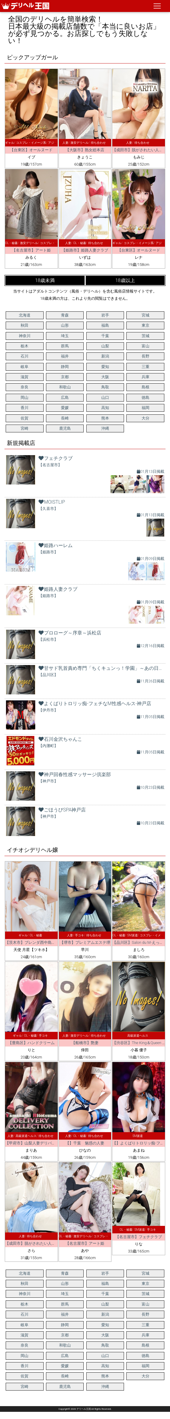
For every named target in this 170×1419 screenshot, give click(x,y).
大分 (145, 418)
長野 (145, 356)
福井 (65, 356)
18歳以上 (125, 280)
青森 (65, 315)
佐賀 (24, 418)
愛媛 (65, 407)
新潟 (105, 356)
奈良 (24, 387)
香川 (24, 407)
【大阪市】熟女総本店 (84, 150)
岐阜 (24, 366)
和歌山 (65, 387)
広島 (65, 397)
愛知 (105, 366)
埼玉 (65, 336)
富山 (145, 346)
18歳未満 (45, 280)
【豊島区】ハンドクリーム (31, 1043)
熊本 (105, 418)
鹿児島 (65, 428)
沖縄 (105, 428)
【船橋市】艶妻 (85, 1043)
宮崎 (24, 428)
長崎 (65, 418)
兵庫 (145, 377)
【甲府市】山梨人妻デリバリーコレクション (44, 1143)
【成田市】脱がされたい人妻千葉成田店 (40, 1243)
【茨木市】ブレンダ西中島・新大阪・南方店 (44, 942)
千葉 (105, 336)
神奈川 (24, 336)
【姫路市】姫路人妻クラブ (85, 250)
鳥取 (105, 387)
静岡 (65, 366)
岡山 (24, 397)
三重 (145, 366)
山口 (105, 397)
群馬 (65, 346)
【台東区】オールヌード (31, 150)
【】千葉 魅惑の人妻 (84, 1143)
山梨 (105, 346)
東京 (145, 325)
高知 (105, 407)
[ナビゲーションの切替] (157, 6)
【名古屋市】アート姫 (31, 250)
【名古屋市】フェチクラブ (138, 1237)
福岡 (145, 407)
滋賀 (24, 377)
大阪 (105, 377)
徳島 (145, 397)
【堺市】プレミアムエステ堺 (85, 942)
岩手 (105, 315)
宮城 (145, 315)
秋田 (24, 325)
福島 (105, 325)
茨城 (145, 336)
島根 (145, 387)
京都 (65, 377)
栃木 (24, 346)
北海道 (24, 315)
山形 (65, 325)
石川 (24, 356)
